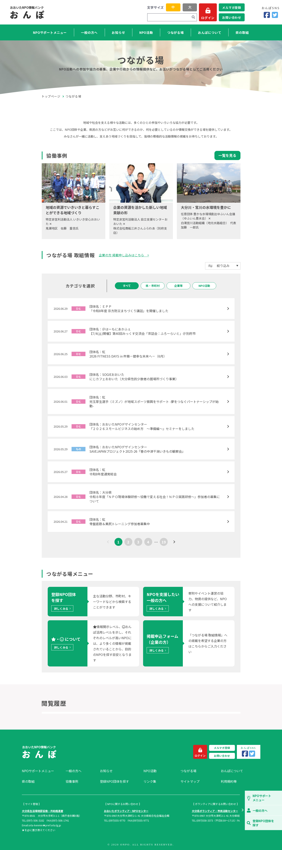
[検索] (193, 17)
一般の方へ (89, 32)
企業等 (178, 286)
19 (164, 541)
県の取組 (242, 32)
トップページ (51, 96)
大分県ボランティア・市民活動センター (215, 811)
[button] (242, 810)
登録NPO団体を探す (114, 781)
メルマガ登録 (231, 7)
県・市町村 (153, 286)
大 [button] (189, 7)
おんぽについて (209, 32)
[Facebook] (267, 15)
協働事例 (72, 781)
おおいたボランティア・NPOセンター (126, 811)
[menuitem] (42, 770)
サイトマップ (190, 781)
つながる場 (175, 32)
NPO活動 (146, 32)
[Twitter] (275, 15)
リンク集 (149, 781)
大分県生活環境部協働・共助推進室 (42, 811)
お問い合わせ (231, 17)
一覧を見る (227, 155)
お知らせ (118, 32)
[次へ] (174, 542)
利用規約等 (229, 781)
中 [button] (173, 7)
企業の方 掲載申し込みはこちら (123, 255)
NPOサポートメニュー (50, 32)
